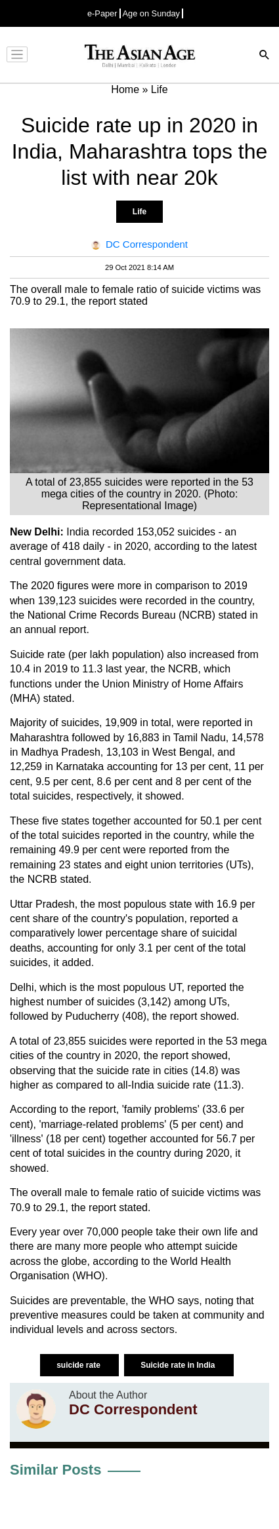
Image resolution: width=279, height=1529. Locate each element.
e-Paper (102, 13)
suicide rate (79, 1365)
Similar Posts (55, 1469)
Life (139, 211)
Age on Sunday (152, 13)
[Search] (264, 56)
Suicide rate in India (178, 1365)
